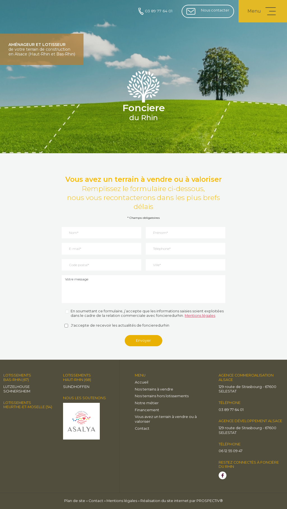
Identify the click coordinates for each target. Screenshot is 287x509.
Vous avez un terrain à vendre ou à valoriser (166, 419)
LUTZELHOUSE (16, 387)
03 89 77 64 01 (155, 11)
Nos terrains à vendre (154, 389)
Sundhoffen (76, 387)
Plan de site (74, 501)
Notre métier (147, 403)
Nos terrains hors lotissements (162, 396)
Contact (142, 428)
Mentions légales (200, 315)
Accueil (141, 382)
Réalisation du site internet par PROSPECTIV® (181, 501)
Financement (147, 410)
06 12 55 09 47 (230, 451)
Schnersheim (16, 391)
